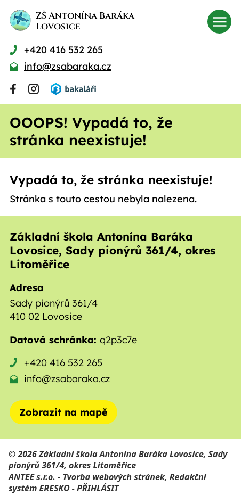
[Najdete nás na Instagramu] (33, 89)
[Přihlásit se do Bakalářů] (73, 89)
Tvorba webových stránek (113, 477)
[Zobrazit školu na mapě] (63, 412)
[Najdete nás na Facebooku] (13, 89)
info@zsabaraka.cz (67, 379)
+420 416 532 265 (63, 363)
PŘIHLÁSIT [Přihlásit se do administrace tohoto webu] (97, 488)
